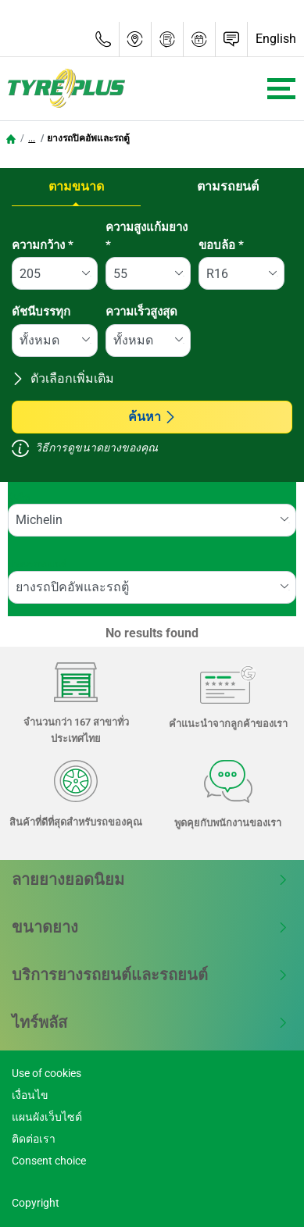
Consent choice (49, 1160)
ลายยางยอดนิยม (150, 879)
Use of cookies (46, 1073)
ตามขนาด (76, 186)
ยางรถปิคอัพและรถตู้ (88, 138)
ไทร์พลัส (150, 1022)
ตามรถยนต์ (228, 186)
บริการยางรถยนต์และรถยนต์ (150, 975)
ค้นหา (152, 416)
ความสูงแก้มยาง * (147, 236)
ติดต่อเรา (33, 1138)
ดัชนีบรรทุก (41, 312)
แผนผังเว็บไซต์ (47, 1117)
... (31, 138)
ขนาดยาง (150, 927)
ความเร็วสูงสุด (141, 312)
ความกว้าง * (42, 245)
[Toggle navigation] (281, 89)
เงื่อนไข (30, 1095)
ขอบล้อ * (221, 245)
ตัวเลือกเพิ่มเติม (63, 378)
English (276, 38)
